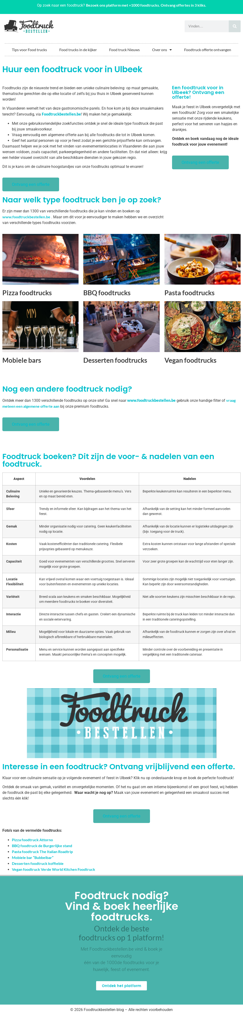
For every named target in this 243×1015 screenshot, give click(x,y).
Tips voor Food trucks (29, 49)
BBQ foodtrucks (107, 293)
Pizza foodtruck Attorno (32, 839)
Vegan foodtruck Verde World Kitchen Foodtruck (53, 869)
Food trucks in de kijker (78, 49)
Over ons (162, 49)
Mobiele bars (21, 360)
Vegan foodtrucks (190, 360)
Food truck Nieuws (124, 49)
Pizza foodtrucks (27, 293)
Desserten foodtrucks (115, 360)
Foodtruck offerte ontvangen (207, 49)
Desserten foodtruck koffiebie (38, 863)
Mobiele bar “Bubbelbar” (32, 857)
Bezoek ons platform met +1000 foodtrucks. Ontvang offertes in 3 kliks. (146, 5)
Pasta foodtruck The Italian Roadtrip (42, 851)
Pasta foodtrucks (189, 293)
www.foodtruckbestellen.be (26, 217)
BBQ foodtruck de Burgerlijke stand (42, 845)
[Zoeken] (235, 26)
